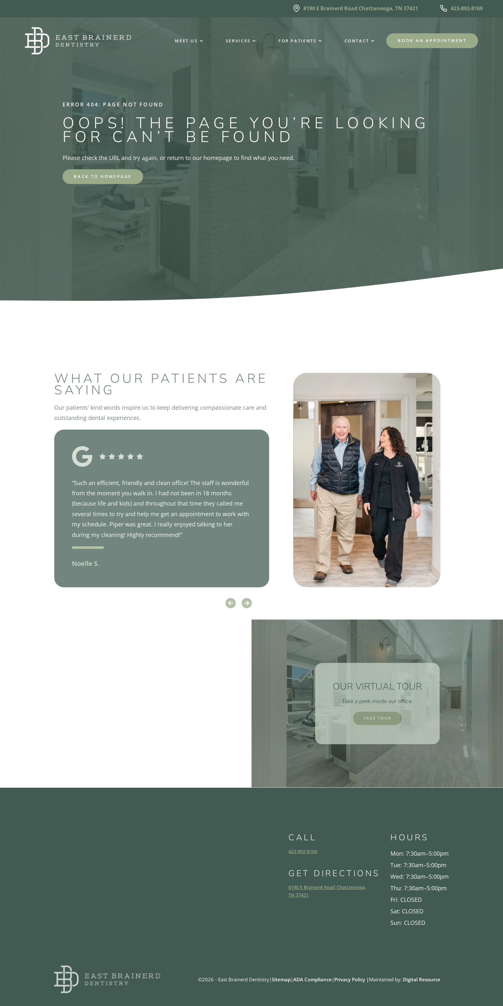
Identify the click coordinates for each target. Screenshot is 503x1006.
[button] (186, 40)
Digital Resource (421, 979)
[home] (78, 41)
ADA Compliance (312, 979)
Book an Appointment (432, 40)
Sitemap (281, 979)
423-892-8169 (302, 851)
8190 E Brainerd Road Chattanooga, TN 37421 (327, 891)
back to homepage (103, 176)
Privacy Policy (351, 979)
